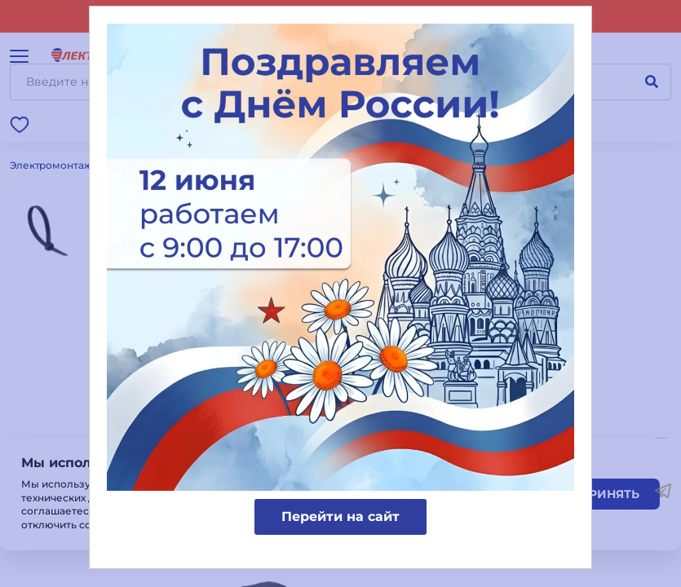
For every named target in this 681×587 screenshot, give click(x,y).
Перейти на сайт (340, 516)
